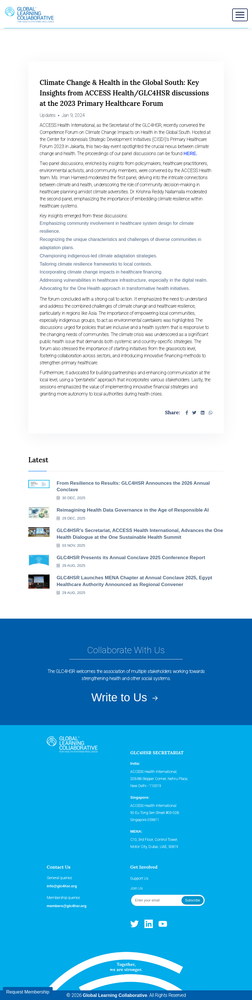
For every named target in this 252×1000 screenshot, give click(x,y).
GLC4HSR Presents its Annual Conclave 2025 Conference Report (131, 557)
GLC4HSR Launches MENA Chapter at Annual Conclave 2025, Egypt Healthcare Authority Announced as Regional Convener (134, 581)
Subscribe (192, 900)
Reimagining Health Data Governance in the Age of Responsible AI (133, 510)
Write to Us (126, 697)
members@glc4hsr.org (67, 906)
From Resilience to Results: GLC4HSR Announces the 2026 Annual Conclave (133, 486)
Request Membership (27, 992)
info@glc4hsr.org (62, 886)
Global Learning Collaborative (115, 995)
